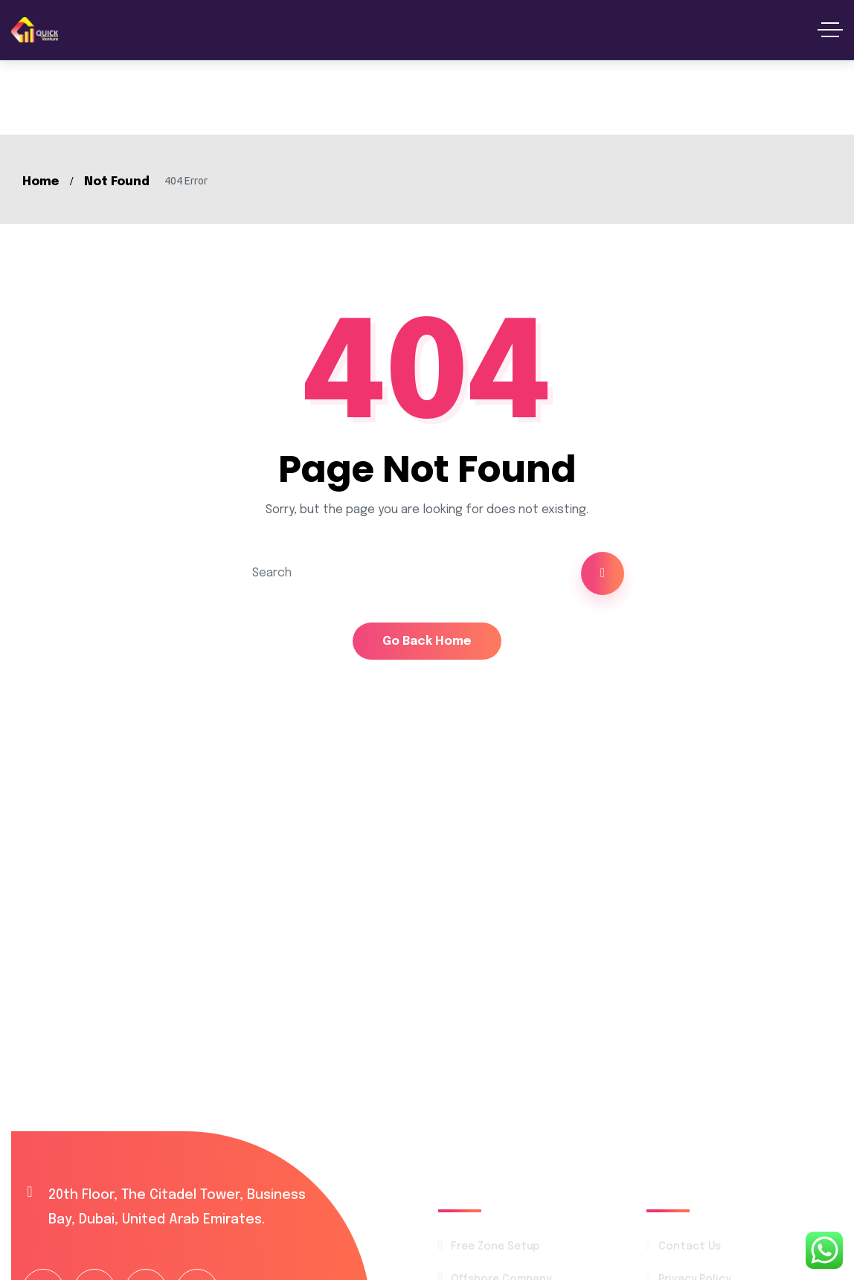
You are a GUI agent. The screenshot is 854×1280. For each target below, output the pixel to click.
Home (40, 182)
